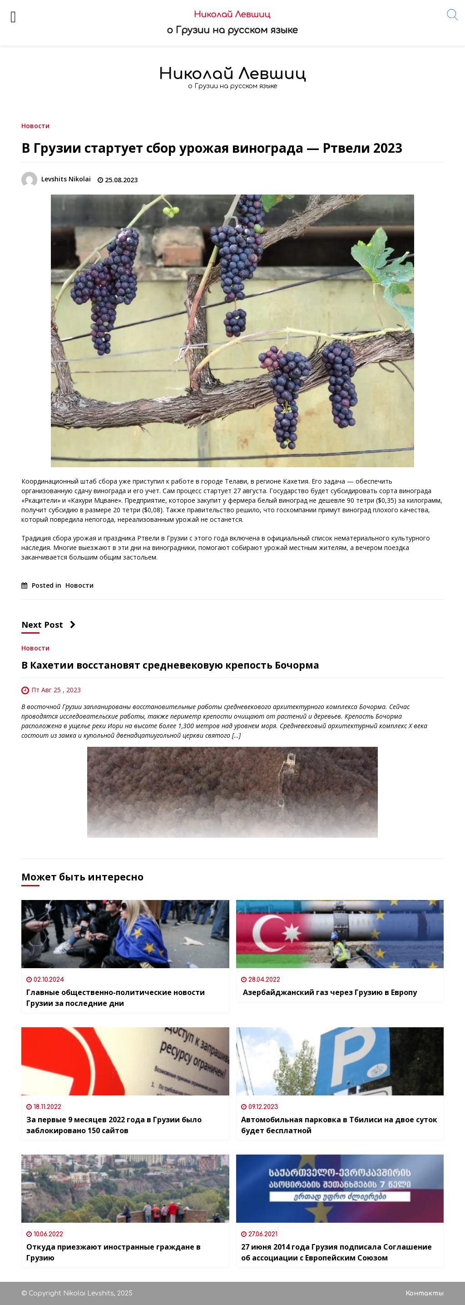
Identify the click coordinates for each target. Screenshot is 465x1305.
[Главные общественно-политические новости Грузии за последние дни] (125, 934)
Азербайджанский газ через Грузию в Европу (329, 992)
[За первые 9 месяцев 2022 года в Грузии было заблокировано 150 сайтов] (125, 1061)
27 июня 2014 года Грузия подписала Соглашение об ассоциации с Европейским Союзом (336, 1252)
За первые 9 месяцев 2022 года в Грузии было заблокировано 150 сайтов (114, 1125)
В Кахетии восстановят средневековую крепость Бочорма (170, 665)
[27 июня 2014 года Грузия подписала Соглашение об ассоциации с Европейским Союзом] (340, 1189)
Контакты (425, 1293)
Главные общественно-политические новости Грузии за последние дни (115, 997)
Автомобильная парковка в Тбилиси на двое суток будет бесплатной (339, 1125)
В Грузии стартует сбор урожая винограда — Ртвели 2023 (211, 147)
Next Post (48, 624)
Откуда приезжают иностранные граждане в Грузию (113, 1252)
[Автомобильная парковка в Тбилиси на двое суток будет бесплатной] (340, 1061)
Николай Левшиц (232, 74)
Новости (35, 125)
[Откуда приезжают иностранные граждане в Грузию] (125, 1189)
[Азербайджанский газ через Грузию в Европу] (340, 934)
